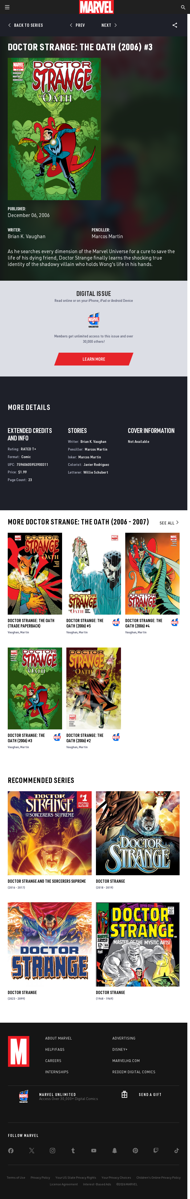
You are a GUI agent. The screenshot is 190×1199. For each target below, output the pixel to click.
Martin (24, 632)
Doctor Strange (110, 881)
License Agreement (64, 1184)
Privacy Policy (40, 1177)
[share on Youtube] (93, 1151)
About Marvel (58, 1038)
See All (169, 523)
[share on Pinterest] (135, 1151)
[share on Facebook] (11, 1152)
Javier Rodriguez (96, 464)
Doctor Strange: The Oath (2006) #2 (84, 738)
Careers (53, 1061)
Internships (57, 1072)
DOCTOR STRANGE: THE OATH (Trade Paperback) (31, 623)
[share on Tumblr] (73, 1151)
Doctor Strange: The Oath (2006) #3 (26, 738)
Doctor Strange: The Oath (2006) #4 (143, 623)
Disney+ (120, 1049)
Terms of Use (16, 1177)
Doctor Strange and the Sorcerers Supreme (47, 881)
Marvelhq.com (126, 1061)
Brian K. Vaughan (27, 236)
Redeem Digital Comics (134, 1072)
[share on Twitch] (156, 1151)
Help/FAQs (55, 1049)
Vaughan (13, 632)
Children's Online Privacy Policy (158, 1177)
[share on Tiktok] (176, 1151)
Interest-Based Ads (97, 1184)
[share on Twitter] (31, 1151)
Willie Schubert (95, 472)
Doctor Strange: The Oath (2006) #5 (84, 623)
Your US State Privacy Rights (75, 1177)
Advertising (124, 1038)
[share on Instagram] (52, 1151)
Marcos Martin (107, 236)
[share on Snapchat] (114, 1151)
